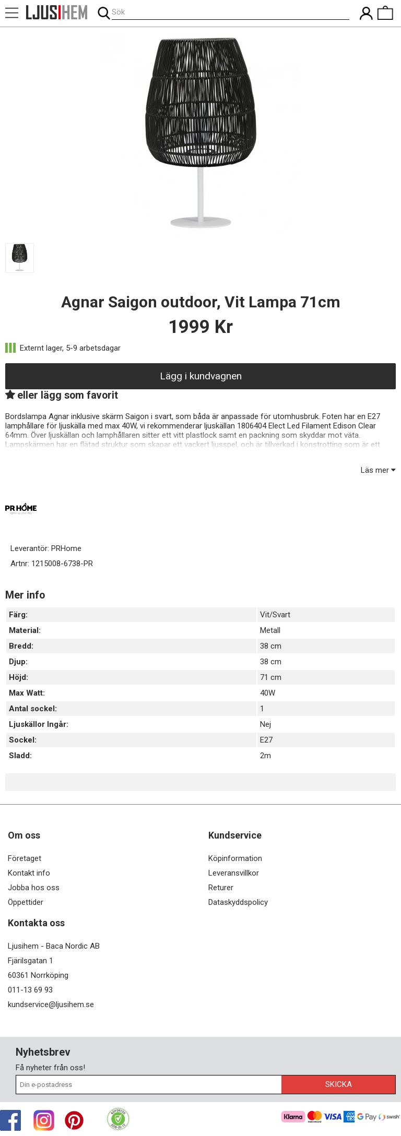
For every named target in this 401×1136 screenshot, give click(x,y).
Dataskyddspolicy (238, 902)
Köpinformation (235, 858)
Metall (270, 630)
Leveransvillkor (233, 873)
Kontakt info (29, 873)
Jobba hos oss (34, 887)
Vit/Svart (275, 614)
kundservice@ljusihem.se (51, 1004)
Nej (265, 724)
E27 (266, 740)
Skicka (338, 1084)
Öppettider (25, 902)
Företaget (24, 858)
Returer (220, 887)
